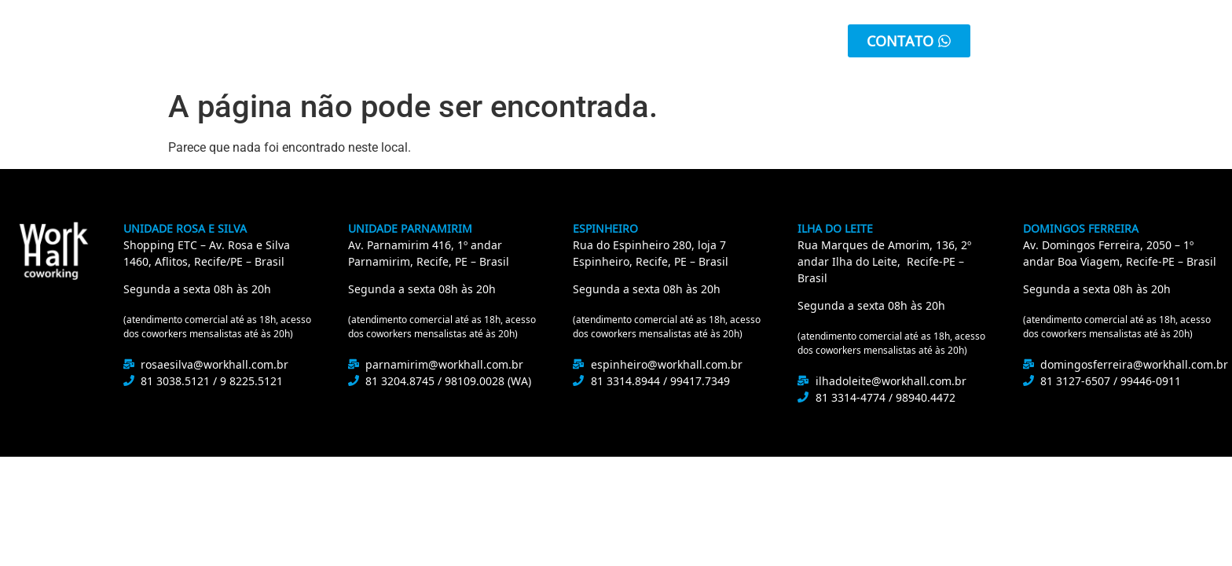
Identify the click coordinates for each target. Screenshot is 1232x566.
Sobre (400, 41)
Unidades (584, 41)
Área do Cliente (710, 41)
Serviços (481, 41)
